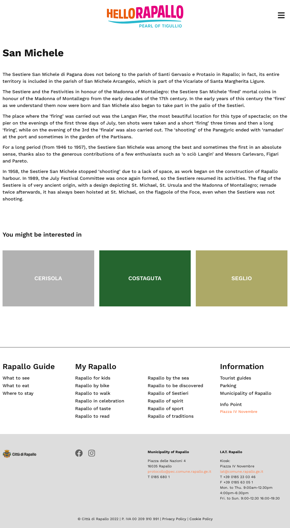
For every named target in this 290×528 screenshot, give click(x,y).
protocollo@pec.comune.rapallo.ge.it (179, 471)
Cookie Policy (201, 519)
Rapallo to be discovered (175, 385)
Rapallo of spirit (166, 400)
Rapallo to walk (93, 393)
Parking (228, 385)
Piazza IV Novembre (238, 411)
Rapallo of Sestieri (168, 393)
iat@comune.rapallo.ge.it (241, 471)
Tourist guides (236, 378)
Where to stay (18, 393)
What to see (16, 378)
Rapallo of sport (166, 408)
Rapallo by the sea (168, 378)
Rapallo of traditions (171, 416)
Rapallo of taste (93, 408)
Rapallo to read (92, 416)
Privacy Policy (174, 519)
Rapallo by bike (92, 385)
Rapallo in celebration (99, 400)
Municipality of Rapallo (246, 393)
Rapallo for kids (93, 378)
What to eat (16, 385)
